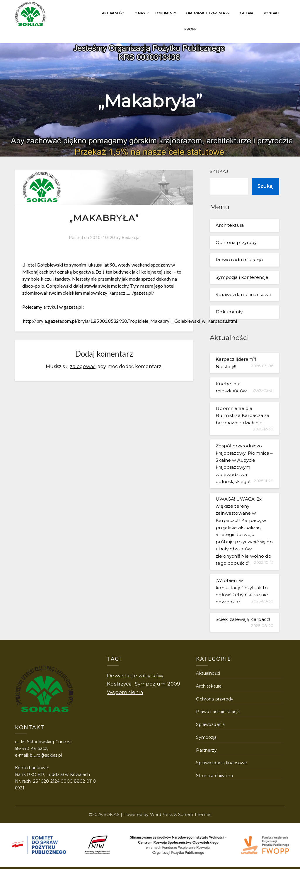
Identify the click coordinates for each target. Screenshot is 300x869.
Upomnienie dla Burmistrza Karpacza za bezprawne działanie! (242, 415)
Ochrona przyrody (236, 242)
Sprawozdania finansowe (243, 294)
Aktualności (113, 13)
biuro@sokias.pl (46, 755)
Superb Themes (194, 814)
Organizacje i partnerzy (207, 13)
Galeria (246, 13)
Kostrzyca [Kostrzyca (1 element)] (119, 684)
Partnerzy (206, 750)
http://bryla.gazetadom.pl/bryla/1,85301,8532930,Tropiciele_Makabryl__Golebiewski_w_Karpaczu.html (130, 321)
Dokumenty (165, 13)
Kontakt (271, 13)
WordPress (161, 814)
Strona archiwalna (214, 775)
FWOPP (190, 29)
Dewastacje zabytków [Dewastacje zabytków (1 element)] (135, 675)
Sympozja (206, 737)
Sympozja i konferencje (242, 277)
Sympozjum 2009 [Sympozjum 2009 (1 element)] (157, 684)
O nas (140, 13)
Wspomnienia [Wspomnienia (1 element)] (125, 692)
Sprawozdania (210, 724)
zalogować (83, 366)
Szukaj (219, 171)
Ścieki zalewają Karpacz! (243, 619)
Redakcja (130, 237)
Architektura (230, 225)
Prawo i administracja (239, 259)
